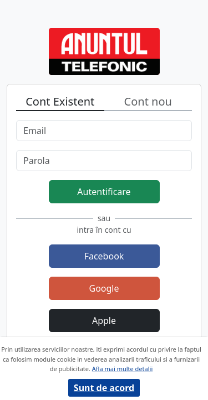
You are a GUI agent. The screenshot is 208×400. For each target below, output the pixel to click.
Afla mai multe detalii (122, 368)
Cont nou (148, 101)
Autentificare (103, 192)
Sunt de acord (104, 388)
